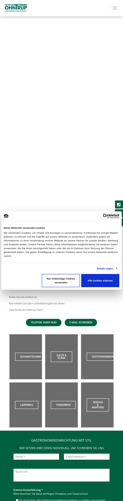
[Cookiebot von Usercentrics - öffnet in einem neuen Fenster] (105, 216)
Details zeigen (105, 268)
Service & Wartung (98, 405)
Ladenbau (26, 404)
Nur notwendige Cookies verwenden (61, 280)
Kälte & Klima (61, 356)
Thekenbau (63, 404)
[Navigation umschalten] (114, 8)
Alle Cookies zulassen (100, 280)
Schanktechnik (30, 356)
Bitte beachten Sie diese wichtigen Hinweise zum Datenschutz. (51, 494)
